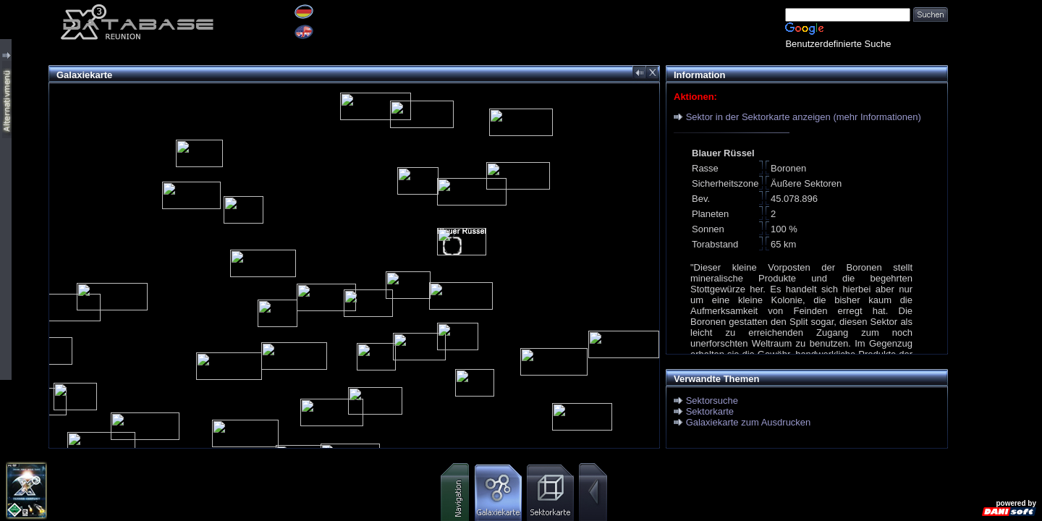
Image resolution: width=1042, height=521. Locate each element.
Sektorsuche (712, 400)
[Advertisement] (995, 217)
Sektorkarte (710, 411)
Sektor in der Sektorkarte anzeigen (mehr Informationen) (803, 116)
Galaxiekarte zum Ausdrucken (748, 422)
